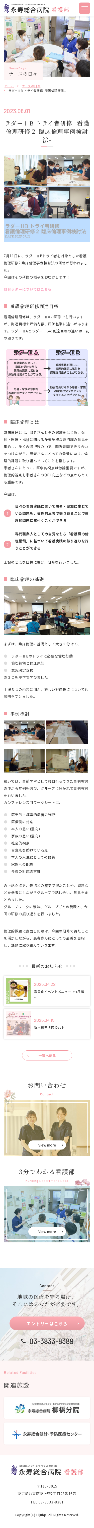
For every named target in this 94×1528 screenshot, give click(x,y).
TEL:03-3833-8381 (47, 1501)
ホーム (9, 86)
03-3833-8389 (51, 1341)
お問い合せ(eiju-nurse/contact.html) (47, 1128)
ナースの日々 (31, 86)
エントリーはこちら (46, 1323)
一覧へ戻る (47, 1055)
